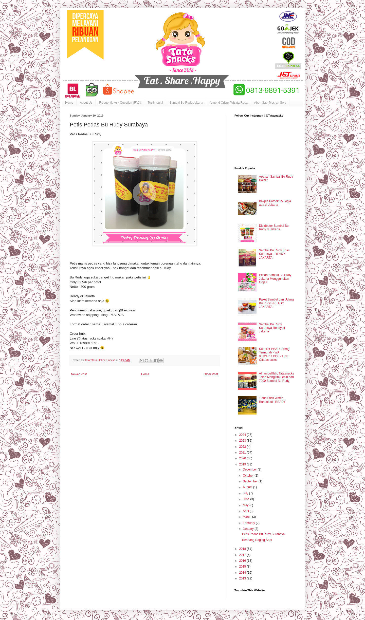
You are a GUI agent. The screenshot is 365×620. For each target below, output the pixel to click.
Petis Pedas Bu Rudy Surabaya (263, 534)
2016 (243, 560)
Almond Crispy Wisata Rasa (228, 102)
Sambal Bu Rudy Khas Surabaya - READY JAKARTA (274, 254)
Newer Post (79, 374)
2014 (243, 572)
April (246, 511)
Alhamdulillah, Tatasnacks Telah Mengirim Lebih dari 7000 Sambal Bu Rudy (276, 377)
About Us (86, 102)
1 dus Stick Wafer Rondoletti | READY (272, 399)
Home (69, 102)
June (246, 499)
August (248, 487)
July (246, 493)
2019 (243, 464)
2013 (243, 578)
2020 (243, 458)
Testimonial (155, 102)
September (251, 481)
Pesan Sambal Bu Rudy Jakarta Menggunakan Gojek (275, 278)
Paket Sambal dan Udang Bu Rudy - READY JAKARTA (276, 303)
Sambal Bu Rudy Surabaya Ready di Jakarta (272, 328)
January (248, 529)
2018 (243, 549)
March (247, 517)
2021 (243, 452)
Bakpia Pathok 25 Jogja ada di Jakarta (275, 202)
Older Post (211, 374)
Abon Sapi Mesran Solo (270, 102)
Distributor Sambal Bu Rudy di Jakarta (274, 227)
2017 (243, 555)
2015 (243, 566)
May (246, 505)
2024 (243, 435)
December (250, 469)
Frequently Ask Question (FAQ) (120, 102)
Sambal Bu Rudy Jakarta (186, 102)
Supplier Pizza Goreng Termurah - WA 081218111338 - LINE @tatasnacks (274, 354)
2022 (243, 446)
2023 (243, 440)
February (249, 523)
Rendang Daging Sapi (257, 540)
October (248, 475)
